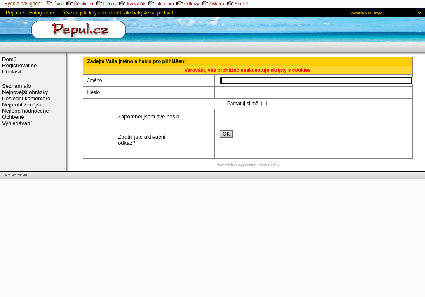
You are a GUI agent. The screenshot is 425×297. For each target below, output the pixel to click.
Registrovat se (19, 65)
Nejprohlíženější (21, 104)
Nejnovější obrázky (25, 92)
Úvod (55, 3)
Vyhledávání (17, 123)
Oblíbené (13, 117)
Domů (9, 59)
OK (226, 134)
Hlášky (106, 3)
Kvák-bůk (132, 3)
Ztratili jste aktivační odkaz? (142, 140)
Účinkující (79, 3)
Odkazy (187, 3)
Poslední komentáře (26, 98)
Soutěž (238, 3)
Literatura (161, 3)
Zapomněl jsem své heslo (149, 116)
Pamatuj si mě (243, 103)
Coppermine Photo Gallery (257, 165)
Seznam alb (16, 86)
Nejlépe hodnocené (25, 111)
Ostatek (213, 3)
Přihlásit (11, 71)
